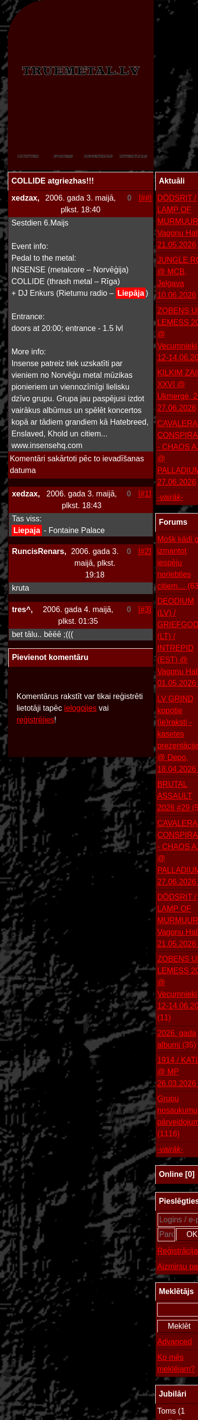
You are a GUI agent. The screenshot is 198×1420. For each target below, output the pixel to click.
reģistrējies (35, 720)
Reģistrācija (177, 1251)
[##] (145, 198)
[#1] (144, 494)
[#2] (144, 551)
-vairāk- (170, 497)
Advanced (174, 1342)
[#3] (144, 609)
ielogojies (80, 708)
